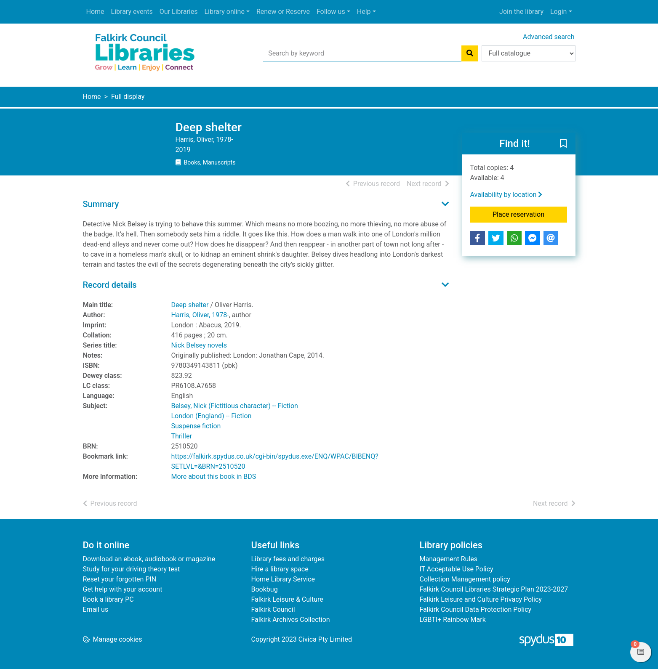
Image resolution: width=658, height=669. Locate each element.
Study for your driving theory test (131, 569)
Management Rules (449, 559)
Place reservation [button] (530, 213)
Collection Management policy (465, 579)
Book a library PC (108, 599)
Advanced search (548, 37)
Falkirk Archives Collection (290, 620)
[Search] (469, 53)
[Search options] (528, 53)
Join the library (521, 12)
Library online (224, 12)
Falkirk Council (273, 609)
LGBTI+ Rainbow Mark (453, 620)
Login (558, 12)
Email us (96, 609)
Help (364, 12)
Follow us (331, 12)
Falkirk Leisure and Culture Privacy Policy (481, 599)
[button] (563, 143)
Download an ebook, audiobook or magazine (149, 559)
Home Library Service (283, 579)
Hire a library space (280, 569)
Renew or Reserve (283, 12)
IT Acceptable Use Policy (456, 569)
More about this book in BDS (213, 477)
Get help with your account (123, 589)
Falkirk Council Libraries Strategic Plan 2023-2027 (494, 589)
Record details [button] (110, 285)
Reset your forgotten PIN (120, 579)
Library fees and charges (288, 559)
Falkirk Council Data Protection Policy (476, 609)
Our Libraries (179, 12)
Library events (132, 12)
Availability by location (506, 195)
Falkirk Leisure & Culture (287, 599)
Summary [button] (101, 204)
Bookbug (264, 589)
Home (95, 12)
